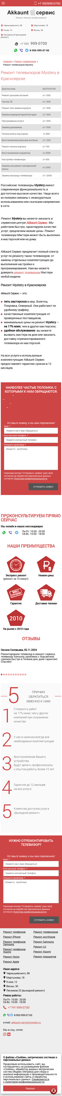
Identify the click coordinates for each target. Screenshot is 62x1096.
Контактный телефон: (16, 435)
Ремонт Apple (11, 961)
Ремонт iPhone (11, 937)
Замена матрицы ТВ (31, 395)
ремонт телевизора (27, 272)
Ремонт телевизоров (25, 61)
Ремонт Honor (11, 956)
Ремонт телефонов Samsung (14, 943)
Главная (7, 61)
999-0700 (47, 3)
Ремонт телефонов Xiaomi (14, 950)
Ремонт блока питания (32, 403)
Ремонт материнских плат (31, 407)
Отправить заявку (43, 486)
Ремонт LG (39, 946)
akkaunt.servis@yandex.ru (26, 1022)
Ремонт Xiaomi (42, 951)
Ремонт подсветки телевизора (32, 399)
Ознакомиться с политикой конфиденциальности (26, 1080)
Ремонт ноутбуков (44, 937)
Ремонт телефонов (14, 932)
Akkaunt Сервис (36, 222)
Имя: (7, 426)
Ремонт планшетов (44, 956)
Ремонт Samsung (43, 941)
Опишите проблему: (15, 444)
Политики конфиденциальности (30, 478)
